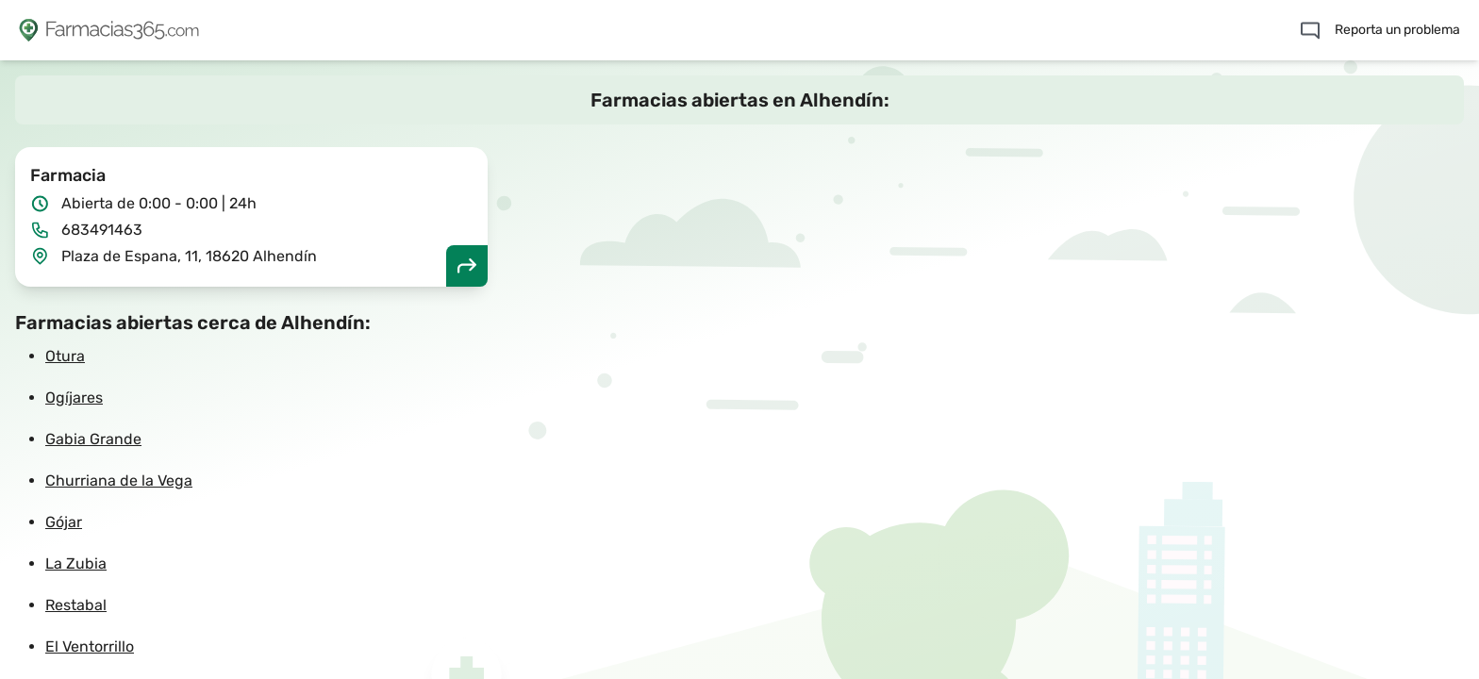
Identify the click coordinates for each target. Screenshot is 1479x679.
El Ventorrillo (89, 646)
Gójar (63, 522)
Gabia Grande (93, 439)
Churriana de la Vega (118, 480)
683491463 (101, 230)
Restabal (76, 605)
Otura (65, 356)
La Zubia (76, 563)
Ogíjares (74, 397)
